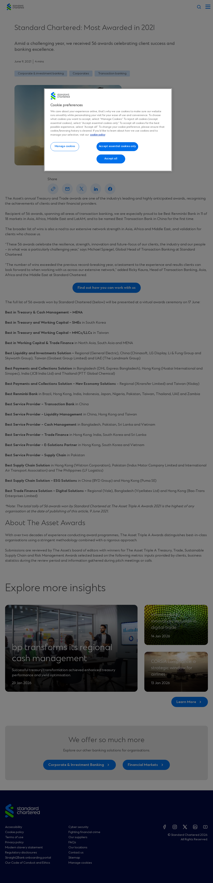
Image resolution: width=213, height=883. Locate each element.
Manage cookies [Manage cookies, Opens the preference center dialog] (65, 146)
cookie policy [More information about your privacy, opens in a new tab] (97, 134)
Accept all (110, 158)
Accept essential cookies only (117, 146)
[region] (108, 129)
